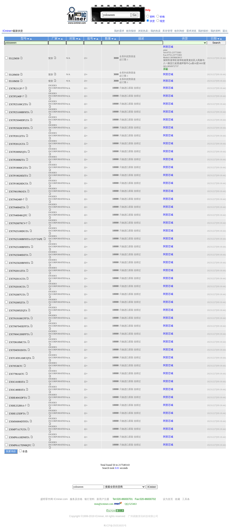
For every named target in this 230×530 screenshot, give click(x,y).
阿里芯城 (168, 46)
